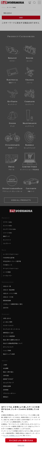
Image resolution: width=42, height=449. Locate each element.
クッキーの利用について (12, 435)
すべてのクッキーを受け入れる (21, 440)
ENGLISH (21, 445)
